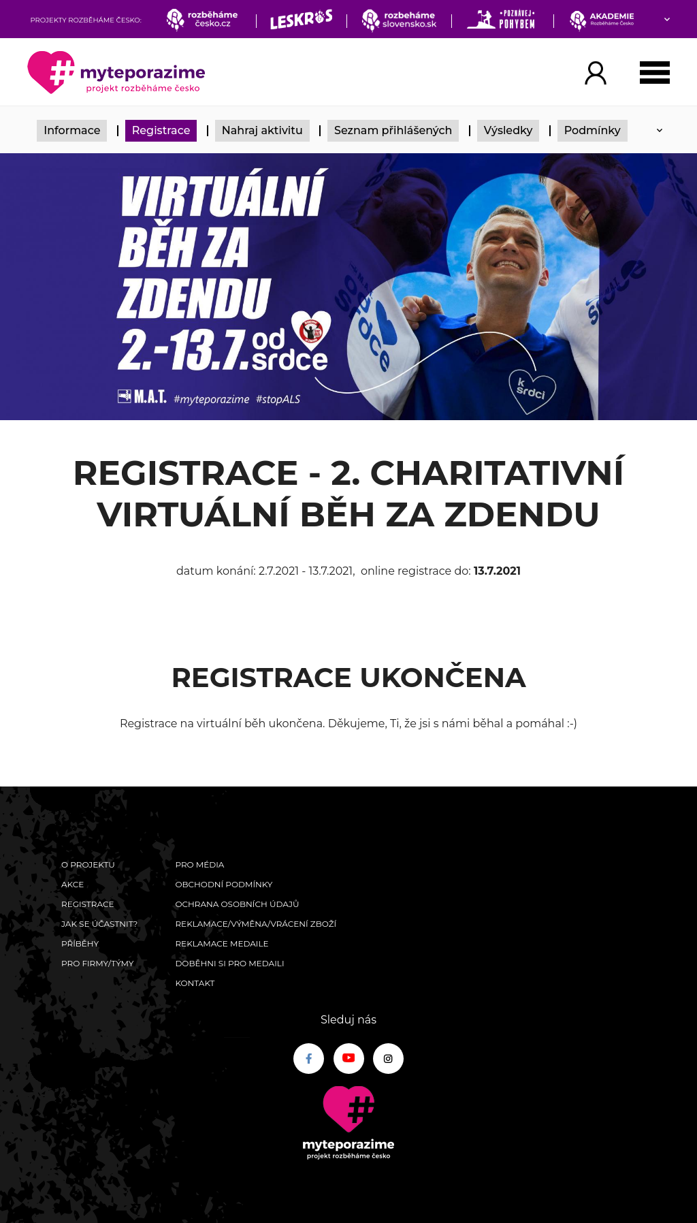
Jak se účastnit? (99, 924)
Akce (72, 884)
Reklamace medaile (221, 943)
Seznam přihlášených (393, 130)
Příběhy (80, 943)
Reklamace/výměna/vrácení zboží (255, 924)
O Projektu (88, 864)
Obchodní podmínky (223, 884)
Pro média (199, 864)
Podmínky (592, 130)
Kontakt (194, 983)
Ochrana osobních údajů (237, 904)
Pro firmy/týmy (97, 963)
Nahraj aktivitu (262, 130)
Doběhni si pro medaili (229, 963)
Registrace (161, 130)
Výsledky (508, 130)
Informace (72, 130)
